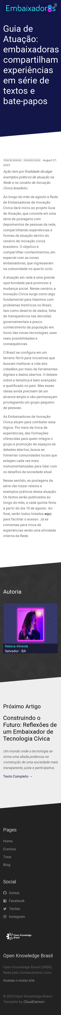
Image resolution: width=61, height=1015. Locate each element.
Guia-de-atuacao (12, 160)
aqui (47, 514)
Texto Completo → (18, 776)
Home (8, 841)
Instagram (14, 917)
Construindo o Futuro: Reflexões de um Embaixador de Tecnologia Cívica (30, 728)
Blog (6, 865)
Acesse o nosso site (19, 980)
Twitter (11, 909)
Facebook (14, 901)
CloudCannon (33, 1002)
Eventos (9, 849)
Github (11, 893)
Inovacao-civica (32, 160)
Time (7, 857)
